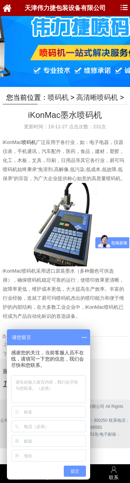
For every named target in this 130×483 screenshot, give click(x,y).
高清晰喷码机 (97, 97)
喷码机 (58, 97)
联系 (113, 473)
